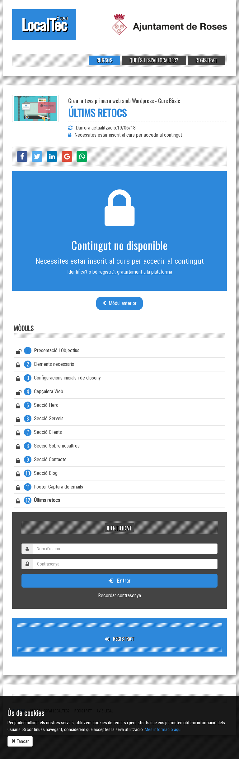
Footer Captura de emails (49, 488)
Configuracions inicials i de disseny (58, 379)
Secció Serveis (39, 419)
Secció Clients (39, 433)
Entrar (120, 580)
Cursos (104, 60)
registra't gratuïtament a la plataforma (135, 272)
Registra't (206, 60)
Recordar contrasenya (119, 595)
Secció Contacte (41, 460)
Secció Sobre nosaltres (48, 447)
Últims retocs (38, 501)
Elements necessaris (45, 365)
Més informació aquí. (163, 729)
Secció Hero (37, 406)
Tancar (20, 741)
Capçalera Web (39, 392)
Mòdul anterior (119, 303)
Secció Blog (37, 474)
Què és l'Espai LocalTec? (153, 60)
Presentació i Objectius (47, 351)
